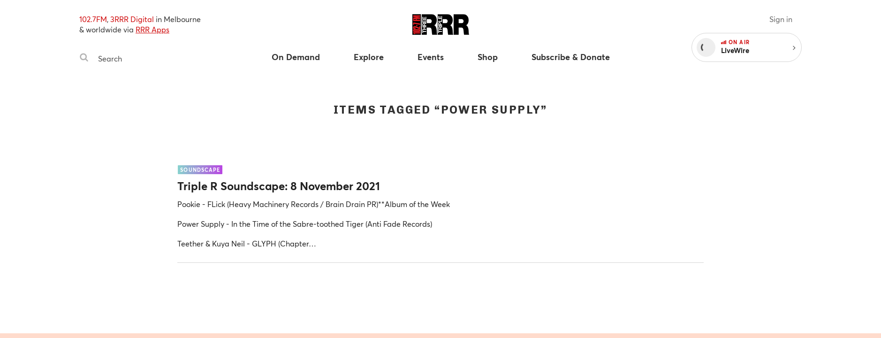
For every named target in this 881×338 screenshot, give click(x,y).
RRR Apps (152, 29)
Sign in (780, 19)
